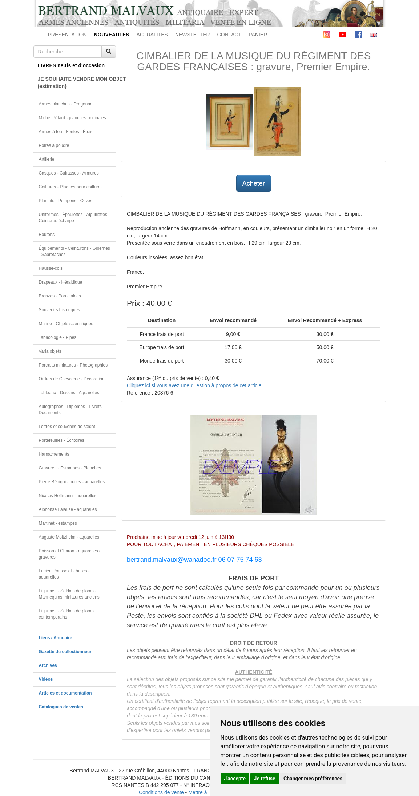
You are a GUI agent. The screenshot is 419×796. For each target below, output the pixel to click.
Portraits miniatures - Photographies (73, 365)
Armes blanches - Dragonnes (67, 104)
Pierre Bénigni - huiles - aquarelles (72, 481)
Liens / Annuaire (55, 637)
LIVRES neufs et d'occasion (71, 65)
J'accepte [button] (235, 778)
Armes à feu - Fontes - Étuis (66, 131)
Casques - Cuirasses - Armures (69, 173)
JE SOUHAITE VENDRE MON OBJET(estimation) (77, 82)
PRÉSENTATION (67, 34)
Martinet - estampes (58, 523)
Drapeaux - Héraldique (60, 282)
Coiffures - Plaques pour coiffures (71, 186)
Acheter (253, 183)
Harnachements (54, 454)
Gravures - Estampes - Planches (70, 468)
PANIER (258, 34)
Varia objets (50, 351)
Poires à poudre (54, 145)
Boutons (47, 234)
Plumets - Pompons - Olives (65, 200)
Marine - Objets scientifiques (66, 323)
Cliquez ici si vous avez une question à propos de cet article (194, 385)
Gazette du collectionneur (65, 651)
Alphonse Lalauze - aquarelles (68, 509)
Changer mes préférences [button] (312, 778)
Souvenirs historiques (59, 309)
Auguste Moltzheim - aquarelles (69, 537)
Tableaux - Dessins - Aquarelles (69, 392)
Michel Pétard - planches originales (72, 117)
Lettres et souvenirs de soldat (67, 426)
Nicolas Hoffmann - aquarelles (68, 495)
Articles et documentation (65, 693)
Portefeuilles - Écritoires (62, 440)
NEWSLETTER (192, 34)
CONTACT (229, 34)
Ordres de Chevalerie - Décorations (73, 378)
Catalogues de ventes (61, 706)
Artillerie (47, 159)
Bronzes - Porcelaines (60, 296)
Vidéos (46, 679)
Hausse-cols (51, 268)
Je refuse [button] (264, 778)
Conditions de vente (161, 792)
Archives (48, 665)
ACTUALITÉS (152, 34)
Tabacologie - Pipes (58, 337)
